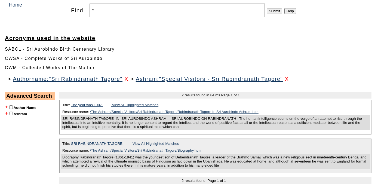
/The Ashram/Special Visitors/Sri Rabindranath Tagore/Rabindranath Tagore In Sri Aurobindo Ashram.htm (174, 112)
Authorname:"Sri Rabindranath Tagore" (67, 79)
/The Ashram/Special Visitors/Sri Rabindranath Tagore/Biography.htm (145, 150)
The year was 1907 (87, 105)
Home (15, 5)
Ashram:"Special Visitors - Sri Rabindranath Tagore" (209, 79)
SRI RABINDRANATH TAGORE (97, 144)
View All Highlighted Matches (135, 105)
